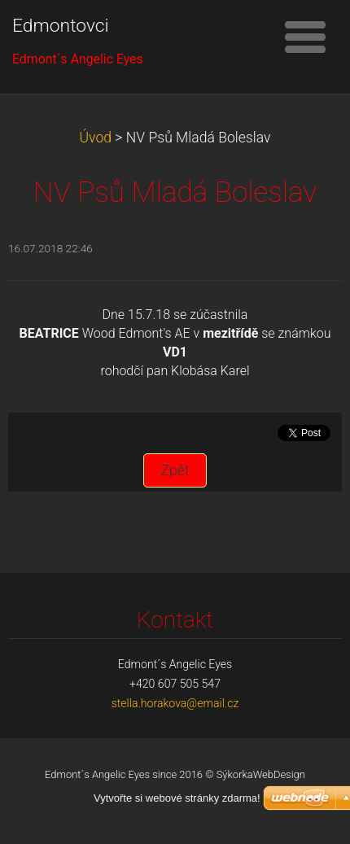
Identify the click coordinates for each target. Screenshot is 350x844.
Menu (305, 36)
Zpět (174, 470)
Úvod (96, 137)
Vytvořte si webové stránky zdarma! (177, 798)
